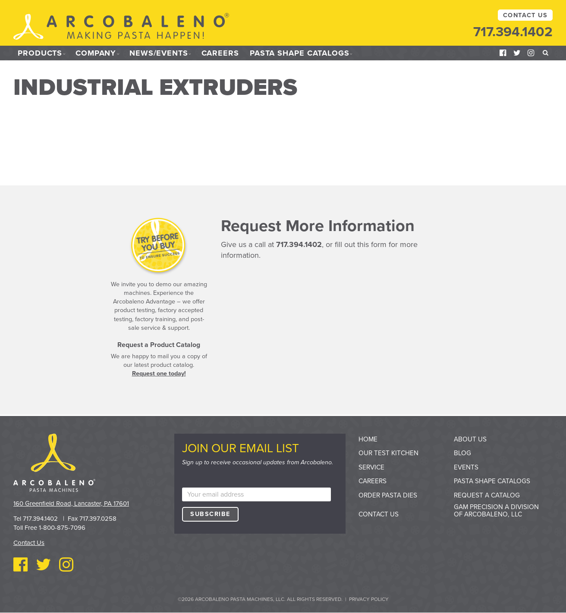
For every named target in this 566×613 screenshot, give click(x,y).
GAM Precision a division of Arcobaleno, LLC (496, 510)
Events (466, 467)
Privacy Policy (369, 599)
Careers (220, 53)
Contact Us (525, 15)
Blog (462, 453)
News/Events (158, 53)
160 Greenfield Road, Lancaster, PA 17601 (71, 503)
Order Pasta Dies (387, 495)
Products (40, 53)
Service (371, 467)
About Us (470, 439)
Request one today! (159, 373)
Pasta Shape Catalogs (299, 53)
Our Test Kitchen (388, 453)
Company (95, 53)
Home (367, 439)
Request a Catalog (487, 495)
